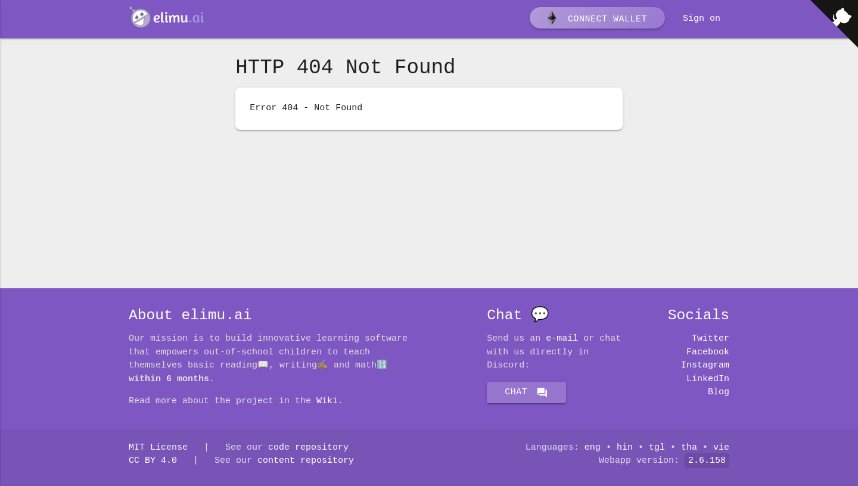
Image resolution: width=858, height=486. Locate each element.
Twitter (710, 339)
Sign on (701, 19)
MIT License (158, 448)
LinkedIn (707, 379)
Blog (718, 392)
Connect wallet (596, 20)
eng (593, 448)
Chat (526, 392)
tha (689, 448)
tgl (657, 448)
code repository (308, 448)
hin (625, 448)
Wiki (327, 401)
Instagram (705, 366)
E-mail (562, 339)
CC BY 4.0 (153, 461)
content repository (305, 461)
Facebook (707, 353)
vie (721, 448)
